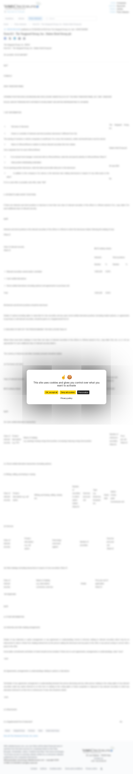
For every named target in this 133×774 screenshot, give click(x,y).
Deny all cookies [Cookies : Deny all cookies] (68, 392)
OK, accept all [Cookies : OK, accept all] (51, 392)
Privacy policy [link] (66, 398)
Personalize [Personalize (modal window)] (83, 392)
